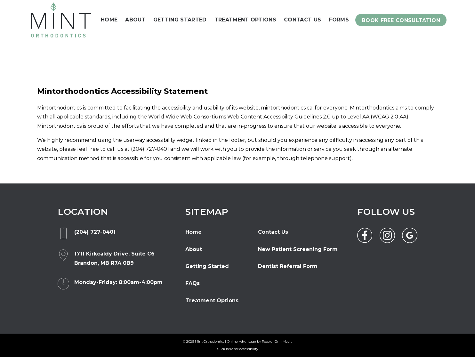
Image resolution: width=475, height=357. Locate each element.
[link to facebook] (365, 235)
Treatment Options (245, 20)
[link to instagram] (387, 235)
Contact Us (302, 20)
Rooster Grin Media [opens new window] (277, 341)
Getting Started (180, 20)
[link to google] (409, 235)
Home (109, 20)
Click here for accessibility (237, 349)
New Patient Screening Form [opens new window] (298, 249)
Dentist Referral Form (288, 266)
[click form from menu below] (401, 20)
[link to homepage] (61, 20)
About (135, 20)
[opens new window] (114, 258)
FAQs (192, 283)
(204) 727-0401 (150, 149)
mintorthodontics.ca (286, 108)
